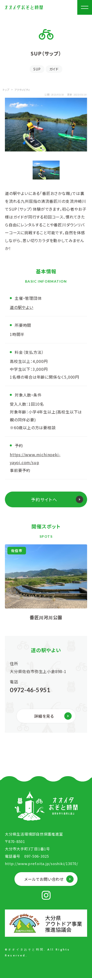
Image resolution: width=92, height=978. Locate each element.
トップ (6, 90)
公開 (47, 94)
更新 (69, 94)
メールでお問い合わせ (44, 879)
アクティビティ (22, 90)
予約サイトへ (44, 499)
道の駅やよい (21, 307)
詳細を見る (44, 716)
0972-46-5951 (30, 689)
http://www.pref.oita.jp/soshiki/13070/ (41, 863)
